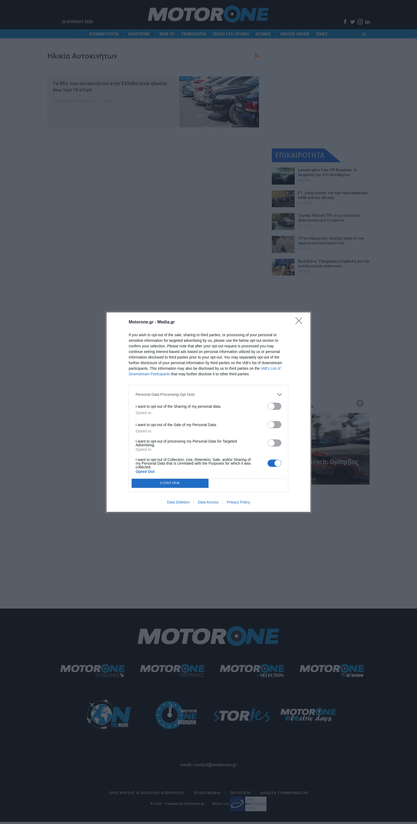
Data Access (208, 502)
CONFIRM (170, 483)
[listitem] (208, 394)
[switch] (274, 406)
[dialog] (208, 412)
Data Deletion (178, 502)
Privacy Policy (238, 502)
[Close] (300, 322)
